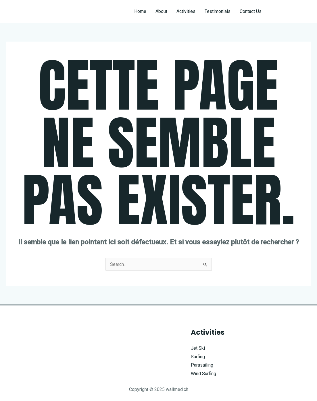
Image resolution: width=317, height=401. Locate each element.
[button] (291, 11)
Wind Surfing (203, 373)
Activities (185, 11)
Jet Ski (198, 348)
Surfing (198, 356)
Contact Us (251, 11)
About (161, 11)
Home (140, 11)
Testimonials (217, 11)
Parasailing (202, 365)
